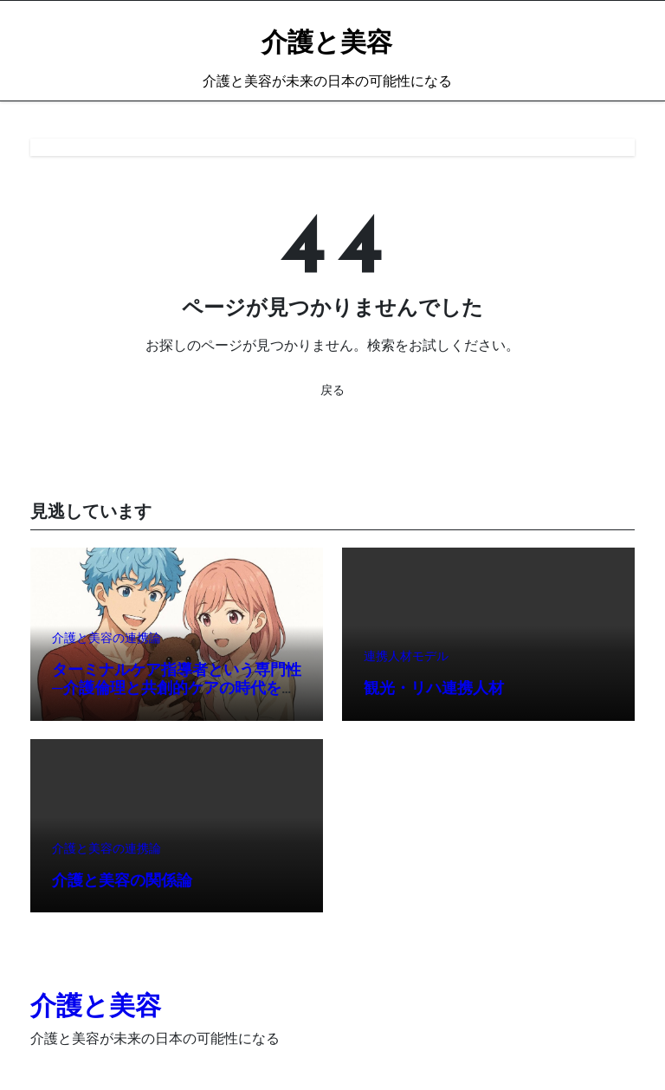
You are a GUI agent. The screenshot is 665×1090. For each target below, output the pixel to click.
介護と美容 (326, 44)
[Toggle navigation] (44, 50)
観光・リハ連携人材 (434, 689)
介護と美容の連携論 (106, 639)
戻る (332, 390)
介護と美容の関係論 (122, 881)
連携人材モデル (406, 657)
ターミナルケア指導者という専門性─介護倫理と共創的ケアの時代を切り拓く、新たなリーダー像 (176, 690)
